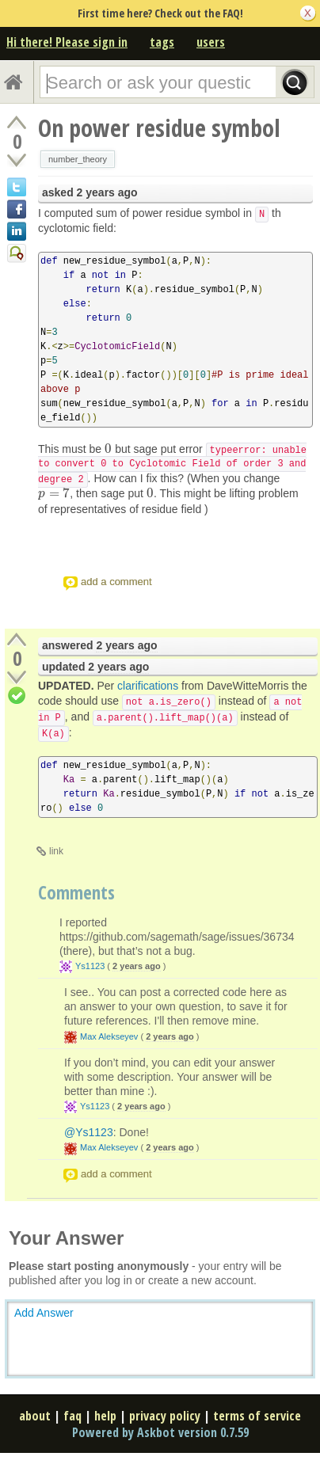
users (210, 42)
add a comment (116, 581)
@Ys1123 (88, 1132)
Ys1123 (90, 966)
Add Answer (44, 1312)
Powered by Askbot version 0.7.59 (160, 1432)
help (105, 1415)
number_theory (77, 159)
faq (72, 1415)
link (56, 851)
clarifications (147, 685)
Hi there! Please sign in (67, 42)
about (35, 1415)
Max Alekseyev (109, 1036)
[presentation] (108, 449)
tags (162, 42)
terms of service (257, 1415)
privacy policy (164, 1415)
